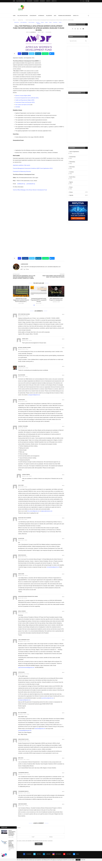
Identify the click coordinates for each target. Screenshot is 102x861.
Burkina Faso (20, 19)
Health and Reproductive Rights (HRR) (24, 100)
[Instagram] (85, 1)
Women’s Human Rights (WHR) (23, 95)
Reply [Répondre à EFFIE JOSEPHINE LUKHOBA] (63, 314)
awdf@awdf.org (21, 183)
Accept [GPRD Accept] (78, 859)
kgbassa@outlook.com (46, 510)
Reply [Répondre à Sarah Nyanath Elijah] (63, 739)
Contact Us (75, 15)
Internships (41, 15)
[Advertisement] (65, 7)
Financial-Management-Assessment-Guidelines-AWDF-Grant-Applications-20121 (33, 168)
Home (14, 15)
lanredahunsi (33, 31)
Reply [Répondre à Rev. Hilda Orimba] (63, 712)
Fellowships (49, 15)
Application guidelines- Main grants (21, 165)
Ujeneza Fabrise (26, 474)
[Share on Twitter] (31, 53)
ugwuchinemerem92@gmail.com (26, 667)
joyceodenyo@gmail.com (47, 697)
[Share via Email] (51, 53)
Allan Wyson (21, 538)
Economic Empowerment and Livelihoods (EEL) (27, 97)
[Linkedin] (83, 1)
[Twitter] (82, 1)
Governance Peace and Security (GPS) (25, 102)
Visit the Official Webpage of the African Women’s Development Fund (30, 189)
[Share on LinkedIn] (38, 53)
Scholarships (33, 15)
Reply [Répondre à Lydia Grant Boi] (63, 366)
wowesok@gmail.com (40, 728)
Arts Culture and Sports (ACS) (22, 104)
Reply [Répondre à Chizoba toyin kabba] (63, 426)
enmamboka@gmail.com (53, 567)
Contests (71, 171)
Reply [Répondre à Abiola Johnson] (63, 611)
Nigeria (71, 181)
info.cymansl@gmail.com (33, 510)
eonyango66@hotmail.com (24, 730)
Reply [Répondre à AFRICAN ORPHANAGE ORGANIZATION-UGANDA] (63, 596)
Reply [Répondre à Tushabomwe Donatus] (63, 772)
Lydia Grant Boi (21, 366)
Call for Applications (22, 15)
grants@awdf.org (30, 183)
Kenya (70, 186)
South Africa (72, 176)
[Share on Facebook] (25, 53)
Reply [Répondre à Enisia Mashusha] (63, 555)
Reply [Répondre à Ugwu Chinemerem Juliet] (63, 639)
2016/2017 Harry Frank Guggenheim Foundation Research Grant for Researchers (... (21, 300)
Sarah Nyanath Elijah (23, 739)
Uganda (78, 195)
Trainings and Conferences (64, 15)
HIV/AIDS (17, 106)
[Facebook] (80, 1)
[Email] (88, 1)
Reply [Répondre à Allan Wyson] (63, 538)
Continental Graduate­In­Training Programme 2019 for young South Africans (38, 300)
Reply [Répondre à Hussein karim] (63, 399)
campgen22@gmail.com (34, 394)
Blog (55, 15)
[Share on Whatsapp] (45, 53)
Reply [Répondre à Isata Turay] (63, 485)
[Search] (88, 15)
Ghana (78, 192)
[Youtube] (67, 854)
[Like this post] (19, 53)
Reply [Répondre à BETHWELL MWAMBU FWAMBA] (63, 347)
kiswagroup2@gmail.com (24, 699)
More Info (83, 859)
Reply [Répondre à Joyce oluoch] (63, 672)
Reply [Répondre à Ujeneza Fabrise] (63, 474)
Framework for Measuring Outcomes (22, 171)
